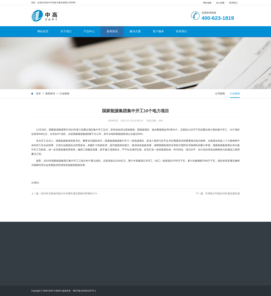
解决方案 (138, 31)
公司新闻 (220, 93)
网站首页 (46, 31)
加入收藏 (220, 3)
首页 (38, 93)
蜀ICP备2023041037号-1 (84, 291)
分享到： (36, 182)
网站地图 (207, 3)
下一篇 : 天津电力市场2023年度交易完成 (218, 193)
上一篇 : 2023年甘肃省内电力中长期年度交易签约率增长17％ (64, 193)
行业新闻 (64, 93)
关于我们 (69, 31)
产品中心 (92, 31)
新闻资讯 (112, 31)
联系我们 (233, 3)
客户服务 (161, 31)
